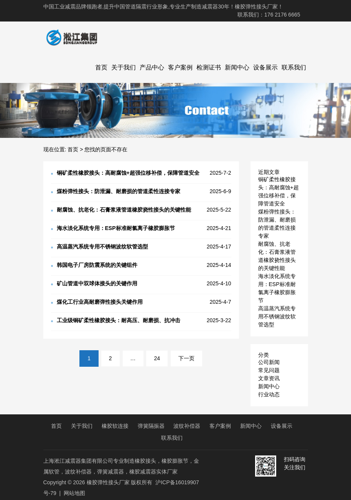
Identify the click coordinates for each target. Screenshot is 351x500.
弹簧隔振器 (151, 426)
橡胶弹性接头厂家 (108, 482)
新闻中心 (237, 67)
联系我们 (294, 67)
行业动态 (269, 394)
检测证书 (208, 67)
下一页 (186, 358)
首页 (101, 67)
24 (157, 358)
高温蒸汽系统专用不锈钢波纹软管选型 (277, 316)
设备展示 (265, 67)
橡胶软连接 (115, 426)
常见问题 (269, 370)
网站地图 (74, 493)
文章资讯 (269, 378)
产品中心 (152, 67)
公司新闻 (269, 362)
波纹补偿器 (186, 426)
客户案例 (180, 67)
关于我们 (123, 67)
